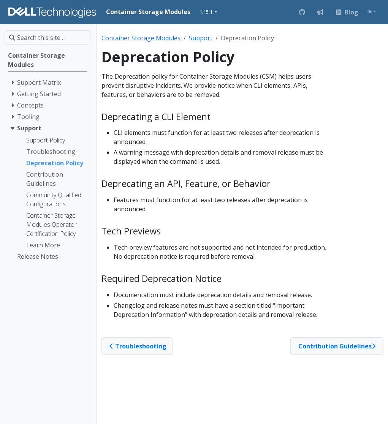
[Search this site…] (47, 37)
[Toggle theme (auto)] (371, 12)
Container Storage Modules (141, 38)
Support (200, 38)
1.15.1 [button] (207, 11)
